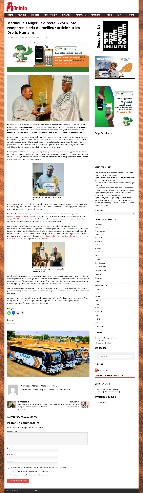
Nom (9, 448)
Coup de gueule (100, 267)
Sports (97, 323)
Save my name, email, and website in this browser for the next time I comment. (38, 468)
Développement (50, 15)
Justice (97, 234)
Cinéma (97, 259)
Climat (97, 228)
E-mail (9, 454)
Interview (98, 289)
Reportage (98, 311)
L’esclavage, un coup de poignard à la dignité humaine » (48, 152)
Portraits (95, 15)
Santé (97, 315)
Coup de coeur (100, 263)
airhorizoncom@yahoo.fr (104, 343)
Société (10, 15)
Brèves (119, 15)
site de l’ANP (43, 238)
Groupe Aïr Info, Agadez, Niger (106, 338)
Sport (131, 15)
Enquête (98, 282)
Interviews (66, 15)
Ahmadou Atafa (26, 38)
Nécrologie (99, 237)
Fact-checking (100, 231)
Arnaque (98, 248)
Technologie (99, 326)
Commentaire (12, 431)
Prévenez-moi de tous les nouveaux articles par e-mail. (29, 475)
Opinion (97, 296)
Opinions (108, 15)
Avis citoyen (99, 252)
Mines (97, 293)
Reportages (81, 15)
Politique (22, 15)
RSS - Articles (101, 370)
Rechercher (99, 210)
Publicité (98, 244)
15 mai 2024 (14, 38)
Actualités (39, 38)
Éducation (98, 278)
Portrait (97, 304)
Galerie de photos (101, 285)
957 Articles (53, 386)
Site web (10, 461)
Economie (35, 15)
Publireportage (100, 308)
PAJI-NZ (16, 219)
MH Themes (38, 491)
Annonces (98, 241)
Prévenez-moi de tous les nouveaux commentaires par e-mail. (32, 471)
